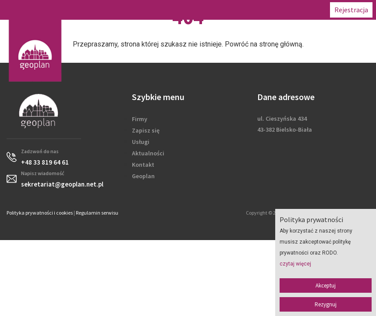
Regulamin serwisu (97, 212)
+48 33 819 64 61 (45, 162)
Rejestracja (351, 9)
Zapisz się (146, 130)
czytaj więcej (295, 264)
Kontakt (143, 165)
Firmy (139, 119)
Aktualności (148, 153)
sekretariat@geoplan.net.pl (62, 184)
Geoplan (143, 176)
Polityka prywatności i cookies (40, 212)
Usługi (140, 142)
